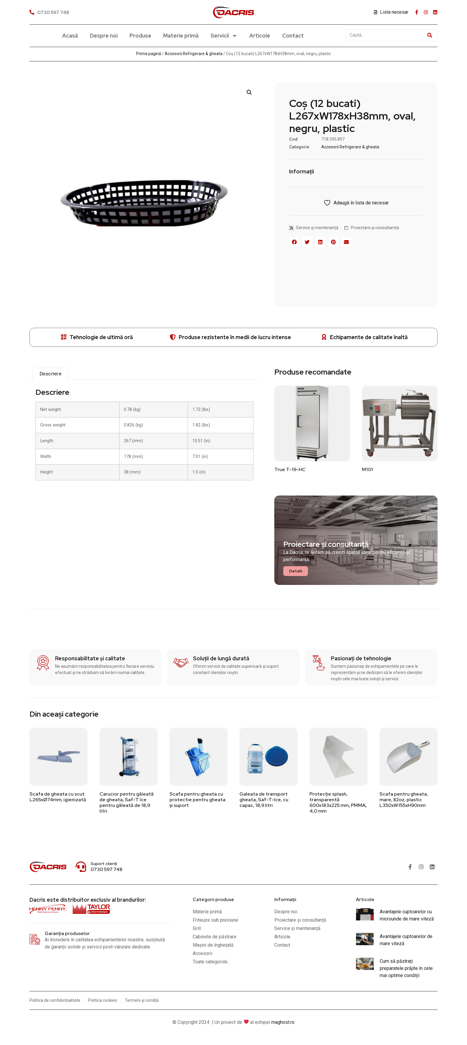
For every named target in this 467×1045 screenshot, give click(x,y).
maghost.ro (283, 1022)
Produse (140, 35)
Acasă (70, 35)
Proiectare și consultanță (326, 544)
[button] (249, 92)
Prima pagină (148, 53)
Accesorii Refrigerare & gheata (193, 53)
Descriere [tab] (51, 373)
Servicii (224, 35)
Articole (259, 35)
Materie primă (181, 35)
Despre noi (104, 35)
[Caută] (429, 35)
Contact (293, 35)
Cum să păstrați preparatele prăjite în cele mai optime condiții (406, 968)
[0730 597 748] (50, 12)
